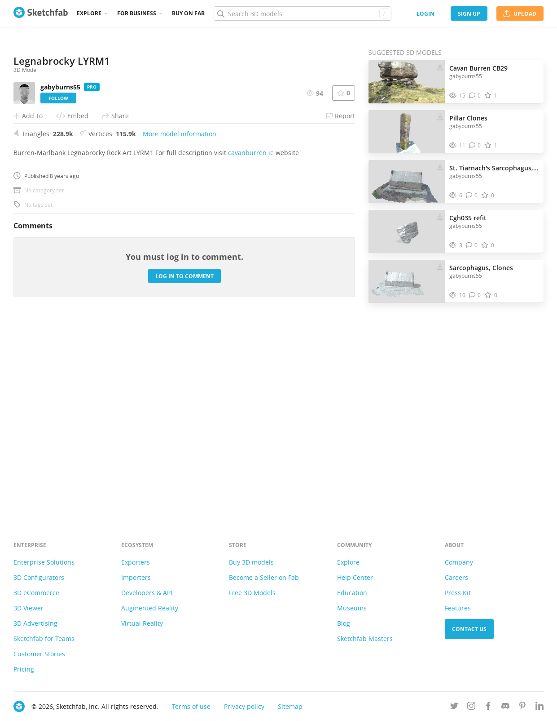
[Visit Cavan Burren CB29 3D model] (406, 81)
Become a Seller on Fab (264, 577)
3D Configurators (38, 577)
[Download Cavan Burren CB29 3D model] (440, 66)
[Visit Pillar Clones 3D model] (406, 131)
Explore (89, 13)
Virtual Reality (142, 623)
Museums (352, 608)
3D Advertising (35, 623)
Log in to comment (184, 468)
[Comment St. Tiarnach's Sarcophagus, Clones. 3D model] (472, 195)
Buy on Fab (188, 13)
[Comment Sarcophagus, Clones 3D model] (475, 295)
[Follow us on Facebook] (488, 707)
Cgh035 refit (468, 218)
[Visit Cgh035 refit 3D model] (406, 231)
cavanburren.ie (251, 344)
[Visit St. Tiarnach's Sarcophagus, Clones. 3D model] (406, 181)
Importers (136, 577)
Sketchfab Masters (365, 638)
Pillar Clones (468, 118)
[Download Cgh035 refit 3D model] (440, 215)
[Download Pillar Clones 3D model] (440, 116)
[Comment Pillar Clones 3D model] (475, 145)
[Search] (302, 13)
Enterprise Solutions (44, 562)
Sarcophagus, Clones (481, 267)
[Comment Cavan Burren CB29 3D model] (475, 95)
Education (352, 592)
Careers (456, 577)
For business (136, 13)
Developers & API (146, 592)
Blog (343, 623)
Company (459, 562)
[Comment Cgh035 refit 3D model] (472, 245)
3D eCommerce (36, 592)
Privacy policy (244, 706)
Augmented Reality (149, 608)
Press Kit (458, 592)
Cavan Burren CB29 (478, 68)
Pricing (23, 669)
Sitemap (290, 706)
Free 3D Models (252, 592)
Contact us (469, 629)
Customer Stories (39, 654)
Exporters (135, 562)
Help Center (355, 577)
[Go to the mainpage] (40, 13)
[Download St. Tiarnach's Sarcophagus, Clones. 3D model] (440, 165)
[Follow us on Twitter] (454, 707)
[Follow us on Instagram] (471, 707)
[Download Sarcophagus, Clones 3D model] (440, 265)
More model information (179, 325)
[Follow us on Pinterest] (522, 707)
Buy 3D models (251, 562)
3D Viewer (28, 608)
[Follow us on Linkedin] (539, 707)
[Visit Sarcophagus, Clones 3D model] (406, 281)
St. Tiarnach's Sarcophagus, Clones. (494, 168)
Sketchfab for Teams (44, 638)
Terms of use (191, 706)
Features (458, 608)
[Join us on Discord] (505, 707)
